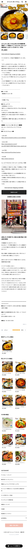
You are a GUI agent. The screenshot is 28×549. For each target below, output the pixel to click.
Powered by (14, 534)
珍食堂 (2, 509)
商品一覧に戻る (14, 525)
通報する (25, 324)
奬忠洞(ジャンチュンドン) (7, 479)
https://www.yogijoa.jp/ (7, 158)
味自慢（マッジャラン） (6, 513)
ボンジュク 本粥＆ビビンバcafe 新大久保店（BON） (12, 489)
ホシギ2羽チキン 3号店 (6, 495)
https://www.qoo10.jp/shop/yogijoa (10, 152)
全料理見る (4, 518)
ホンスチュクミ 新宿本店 (7, 500)
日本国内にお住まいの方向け (14, 196)
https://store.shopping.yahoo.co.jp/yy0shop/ (13, 137)
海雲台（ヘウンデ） (5, 504)
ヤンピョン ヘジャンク (6, 475)
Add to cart (14, 192)
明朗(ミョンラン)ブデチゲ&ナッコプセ (10, 484)
